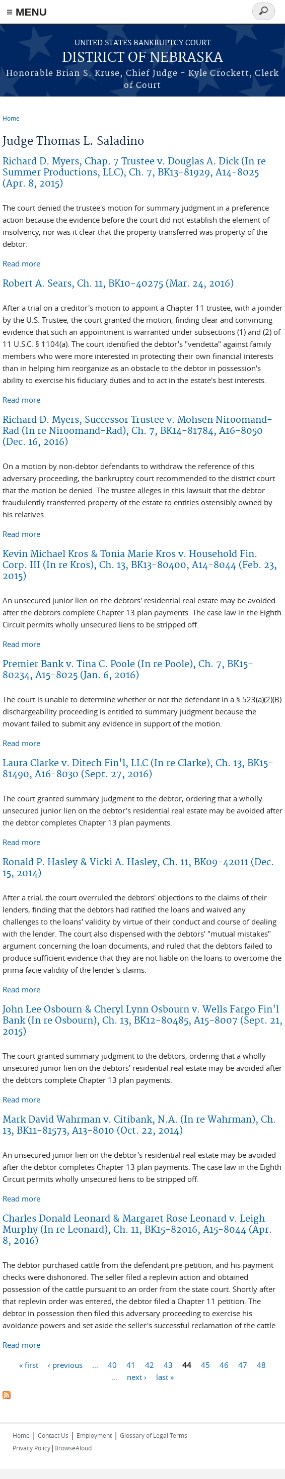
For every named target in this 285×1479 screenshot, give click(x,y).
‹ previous (65, 1364)
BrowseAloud (73, 1448)
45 (205, 1364)
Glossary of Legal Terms (153, 1435)
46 (224, 1364)
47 (242, 1364)
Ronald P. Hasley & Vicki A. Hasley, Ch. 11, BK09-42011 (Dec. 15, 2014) (138, 868)
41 (130, 1364)
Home (11, 118)
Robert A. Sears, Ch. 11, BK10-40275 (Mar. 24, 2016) (118, 284)
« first (28, 1364)
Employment (94, 1435)
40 (112, 1364)
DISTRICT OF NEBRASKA (142, 58)
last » (165, 1376)
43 (168, 1364)
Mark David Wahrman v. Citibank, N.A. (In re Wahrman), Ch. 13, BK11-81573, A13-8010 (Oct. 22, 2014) (139, 1125)
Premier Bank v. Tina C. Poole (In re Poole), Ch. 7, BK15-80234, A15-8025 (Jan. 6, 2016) (128, 670)
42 (149, 1364)
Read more (21, 263)
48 (261, 1364)
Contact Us (53, 1435)
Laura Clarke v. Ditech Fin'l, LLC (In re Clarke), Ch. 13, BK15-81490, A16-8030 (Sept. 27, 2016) (138, 769)
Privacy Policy (31, 1448)
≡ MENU (27, 12)
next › (137, 1376)
